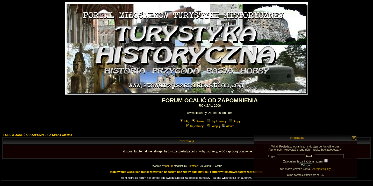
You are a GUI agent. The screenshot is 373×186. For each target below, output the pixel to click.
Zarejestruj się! (321, 169)
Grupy (234, 121)
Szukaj (198, 121)
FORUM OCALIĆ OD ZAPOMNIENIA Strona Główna (37, 134)
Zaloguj (213, 126)
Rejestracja (195, 126)
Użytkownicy (216, 121)
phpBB (169, 166)
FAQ (185, 121)
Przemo (192, 166)
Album (228, 126)
